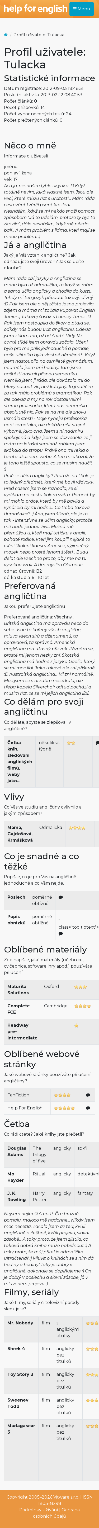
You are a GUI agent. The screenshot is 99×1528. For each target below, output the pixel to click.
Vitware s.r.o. (66, 1497)
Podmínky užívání (38, 1509)
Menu (81, 8)
